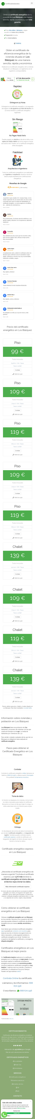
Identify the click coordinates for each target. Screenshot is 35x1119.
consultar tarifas (27, 708)
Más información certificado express (17, 887)
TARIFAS (18, 43)
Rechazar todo (16, 1111)
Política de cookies (21, 1108)
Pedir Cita (17, 1065)
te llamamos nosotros (21, 777)
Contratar (17, 370)
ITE (17, 1087)
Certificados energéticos (17, 1077)
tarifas (19, 971)
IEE (17, 1091)
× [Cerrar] (30, 1101)
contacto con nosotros (20, 931)
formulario (30, 775)
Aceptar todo (17, 1113)
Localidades (17, 1061)
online (24, 773)
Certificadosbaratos (10, 3)
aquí (2, 931)
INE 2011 (11, 1018)
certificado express (9, 837)
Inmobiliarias (17, 1068)
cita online (12, 30)
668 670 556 (17, 374)
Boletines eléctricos (17, 1080)
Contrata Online (10, 978)
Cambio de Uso (17, 1084)
